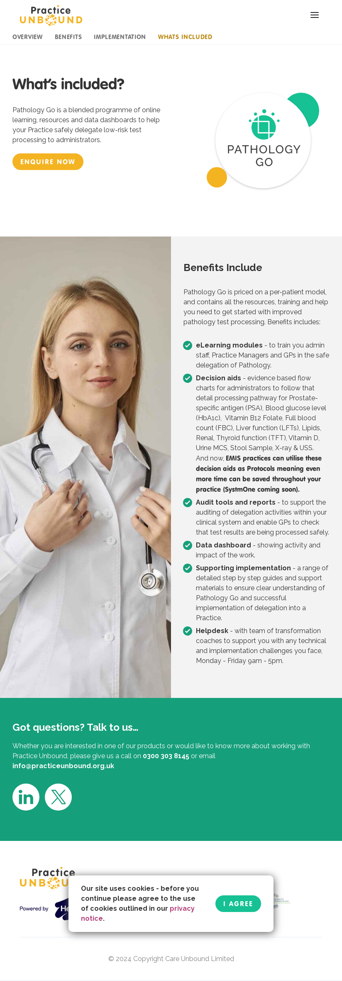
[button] (314, 15)
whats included (185, 36)
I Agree (238, 904)
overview (27, 36)
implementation (120, 36)
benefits (68, 36)
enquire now (48, 162)
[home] (51, 15)
